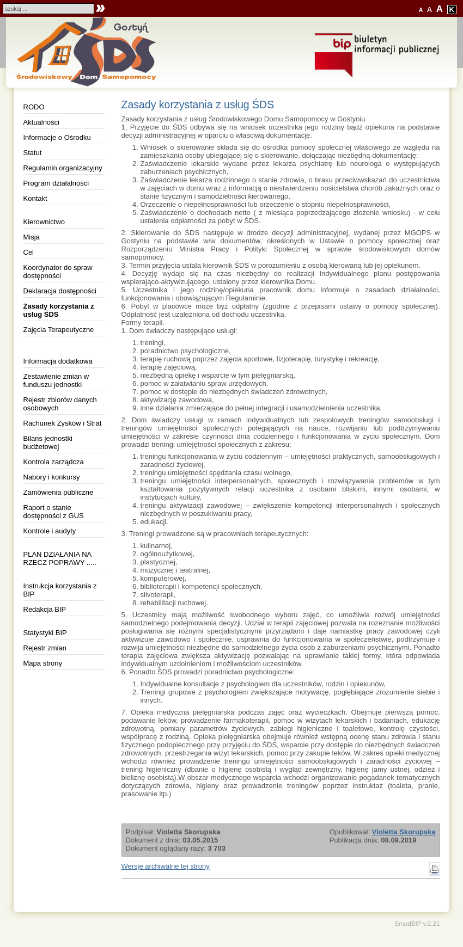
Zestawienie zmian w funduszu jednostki (56, 380)
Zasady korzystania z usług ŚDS (58, 310)
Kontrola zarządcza (53, 462)
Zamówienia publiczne (58, 492)
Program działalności (56, 183)
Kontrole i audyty (49, 531)
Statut (32, 153)
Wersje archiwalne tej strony (165, 866)
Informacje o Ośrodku (57, 137)
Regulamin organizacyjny (62, 168)
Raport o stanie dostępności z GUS (53, 511)
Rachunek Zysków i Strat (62, 423)
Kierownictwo (44, 222)
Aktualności (41, 122)
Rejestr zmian (44, 648)
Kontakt (35, 198)
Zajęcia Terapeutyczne (58, 329)
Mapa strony (43, 663)
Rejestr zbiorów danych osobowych (60, 404)
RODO (34, 107)
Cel (28, 252)
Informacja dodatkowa (58, 361)
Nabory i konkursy (51, 477)
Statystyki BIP (45, 633)
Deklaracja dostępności (59, 291)
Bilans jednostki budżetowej (47, 442)
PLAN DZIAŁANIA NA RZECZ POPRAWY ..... (59, 558)
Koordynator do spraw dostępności (58, 271)
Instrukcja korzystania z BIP (60, 590)
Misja (31, 237)
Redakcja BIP (44, 609)
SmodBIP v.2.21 (417, 923)
